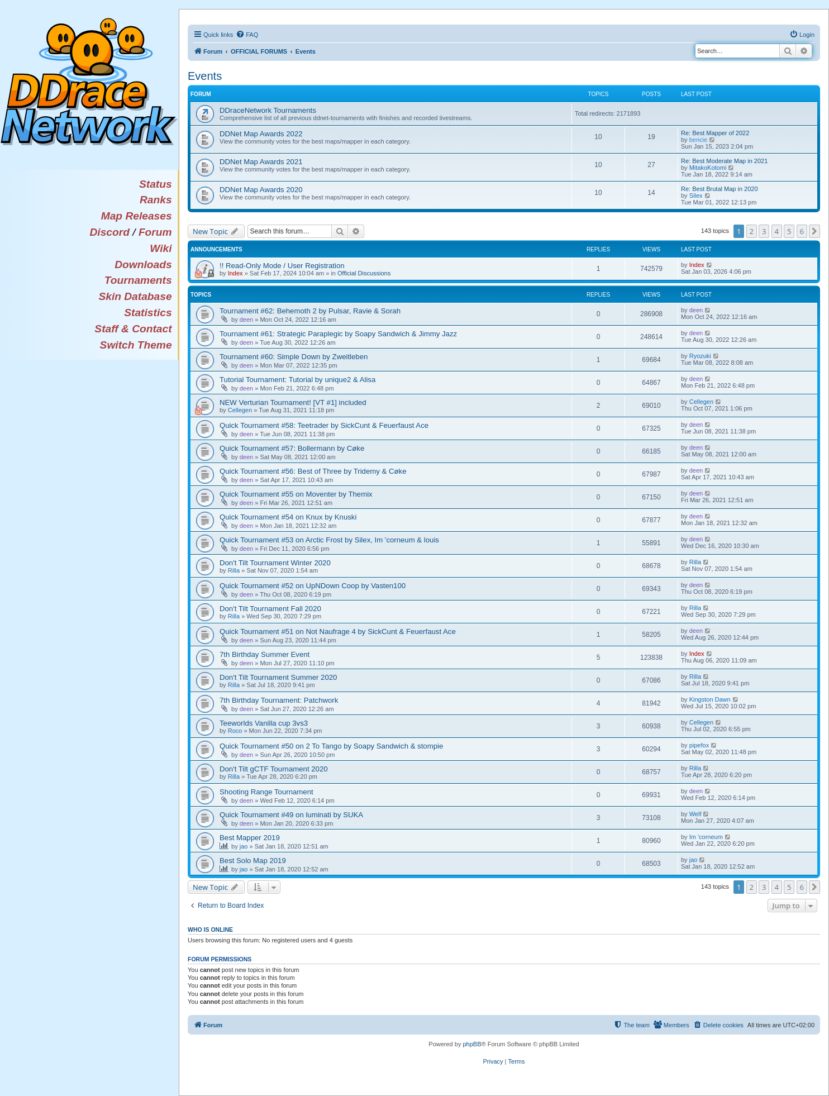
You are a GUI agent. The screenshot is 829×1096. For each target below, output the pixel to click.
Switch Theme (136, 345)
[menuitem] (247, 34)
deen (246, 319)
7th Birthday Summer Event (264, 654)
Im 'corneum (706, 836)
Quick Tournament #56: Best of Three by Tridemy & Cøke (313, 471)
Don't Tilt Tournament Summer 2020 (278, 677)
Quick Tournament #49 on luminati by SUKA (291, 815)
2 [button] (752, 231)
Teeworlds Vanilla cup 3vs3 (264, 723)
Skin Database (134, 296)
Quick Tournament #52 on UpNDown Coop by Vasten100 (313, 586)
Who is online (210, 929)
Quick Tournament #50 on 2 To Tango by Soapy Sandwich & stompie (331, 746)
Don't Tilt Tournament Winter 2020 (275, 563)
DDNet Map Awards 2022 (261, 134)
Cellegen (240, 410)
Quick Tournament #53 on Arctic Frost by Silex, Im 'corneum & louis (329, 540)
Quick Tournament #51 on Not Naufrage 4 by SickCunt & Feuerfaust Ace (338, 631)
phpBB (472, 1044)
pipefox (699, 745)
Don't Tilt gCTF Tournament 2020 (274, 769)
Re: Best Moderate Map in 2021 (724, 161)
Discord (109, 232)
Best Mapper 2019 (250, 837)
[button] (814, 231)
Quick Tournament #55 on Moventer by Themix (296, 494)
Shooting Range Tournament (266, 792)
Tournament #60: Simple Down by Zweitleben (294, 356)
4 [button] (777, 231)
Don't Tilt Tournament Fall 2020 (270, 608)
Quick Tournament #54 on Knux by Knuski (288, 517)
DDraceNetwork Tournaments (268, 110)
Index (235, 273)
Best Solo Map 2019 (253, 860)
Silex (696, 195)
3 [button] (764, 231)
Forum (155, 232)
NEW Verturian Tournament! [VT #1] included (293, 402)
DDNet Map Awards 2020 (261, 189)
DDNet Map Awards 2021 (261, 162)
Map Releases (136, 216)
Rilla (234, 570)
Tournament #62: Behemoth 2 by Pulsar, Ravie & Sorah (310, 311)
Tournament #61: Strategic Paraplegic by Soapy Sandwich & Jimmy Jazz (338, 334)
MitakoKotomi (708, 167)
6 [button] (802, 231)
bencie (698, 139)
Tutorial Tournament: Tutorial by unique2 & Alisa (297, 379)
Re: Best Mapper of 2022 (715, 133)
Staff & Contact (132, 329)
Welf (695, 814)
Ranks (156, 200)
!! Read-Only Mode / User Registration (282, 265)
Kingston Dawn (710, 699)
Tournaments (138, 280)
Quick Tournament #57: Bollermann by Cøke (292, 448)
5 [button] (789, 231)
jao (244, 846)
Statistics (147, 312)
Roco (235, 730)
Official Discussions (363, 273)
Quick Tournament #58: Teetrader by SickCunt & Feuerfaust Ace (324, 425)
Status (155, 184)
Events (205, 76)
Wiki (160, 248)
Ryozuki (700, 355)
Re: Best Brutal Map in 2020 (719, 188)
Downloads (143, 264)
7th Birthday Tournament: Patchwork (279, 700)
